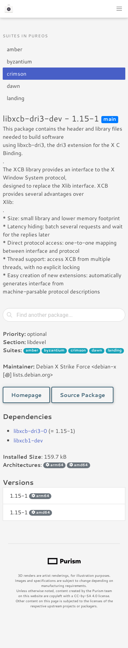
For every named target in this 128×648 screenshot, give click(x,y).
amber (14, 49)
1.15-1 (30, 495)
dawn (13, 86)
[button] (119, 9)
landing (15, 98)
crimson (16, 73)
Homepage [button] (26, 395)
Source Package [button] (82, 395)
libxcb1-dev (28, 440)
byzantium (19, 61)
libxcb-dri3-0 (30, 431)
